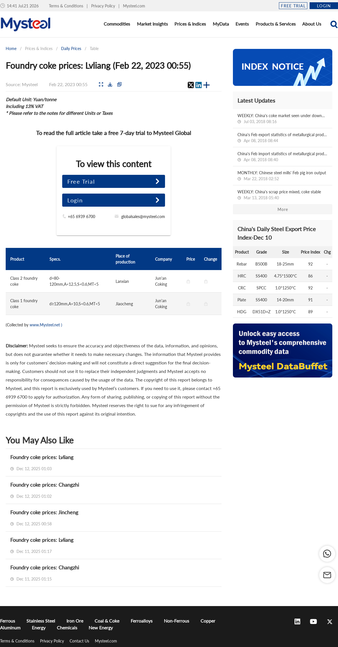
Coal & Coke (107, 620)
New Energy (101, 627)
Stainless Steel (40, 620)
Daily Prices (71, 48)
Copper (208, 620)
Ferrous (7, 620)
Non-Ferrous (176, 620)
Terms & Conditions (66, 5)
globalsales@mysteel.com (143, 216)
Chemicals (67, 627)
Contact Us (80, 640)
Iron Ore (74, 620)
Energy (38, 627)
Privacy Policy (103, 5)
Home (11, 48)
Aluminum (10, 627)
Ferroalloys (142, 620)
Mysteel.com (134, 5)
